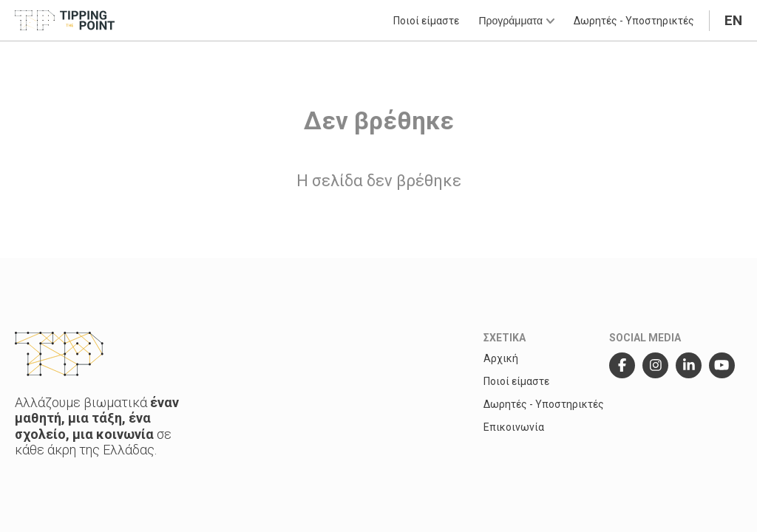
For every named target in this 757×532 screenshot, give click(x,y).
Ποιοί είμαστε (426, 21)
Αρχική (500, 358)
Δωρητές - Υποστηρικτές (634, 21)
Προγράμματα (516, 21)
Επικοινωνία (513, 427)
